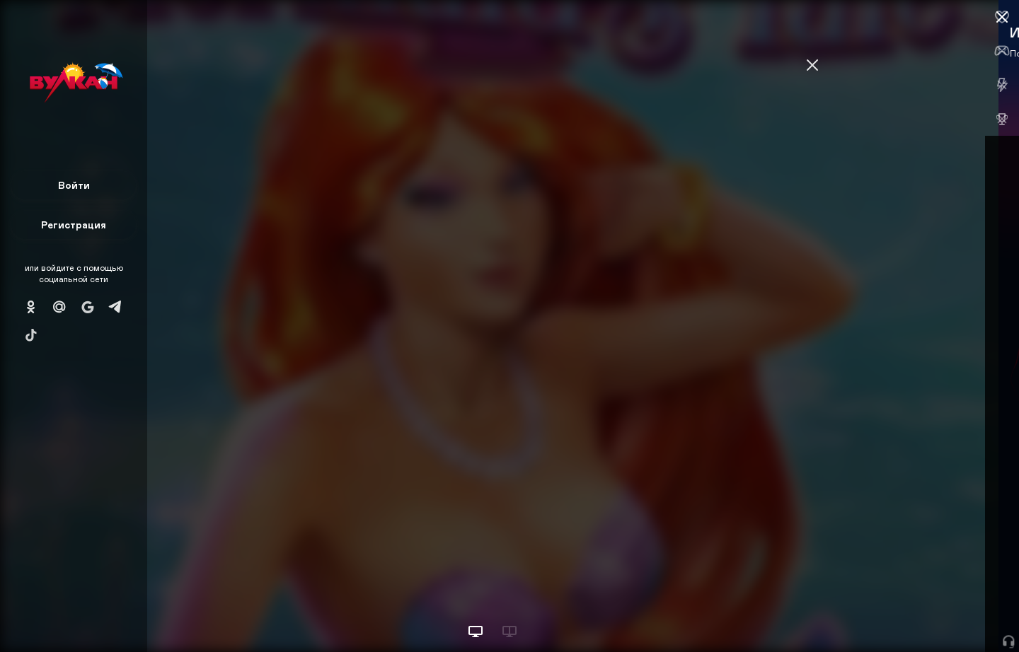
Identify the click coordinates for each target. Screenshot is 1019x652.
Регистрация (73, 224)
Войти (74, 185)
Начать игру (912, 615)
